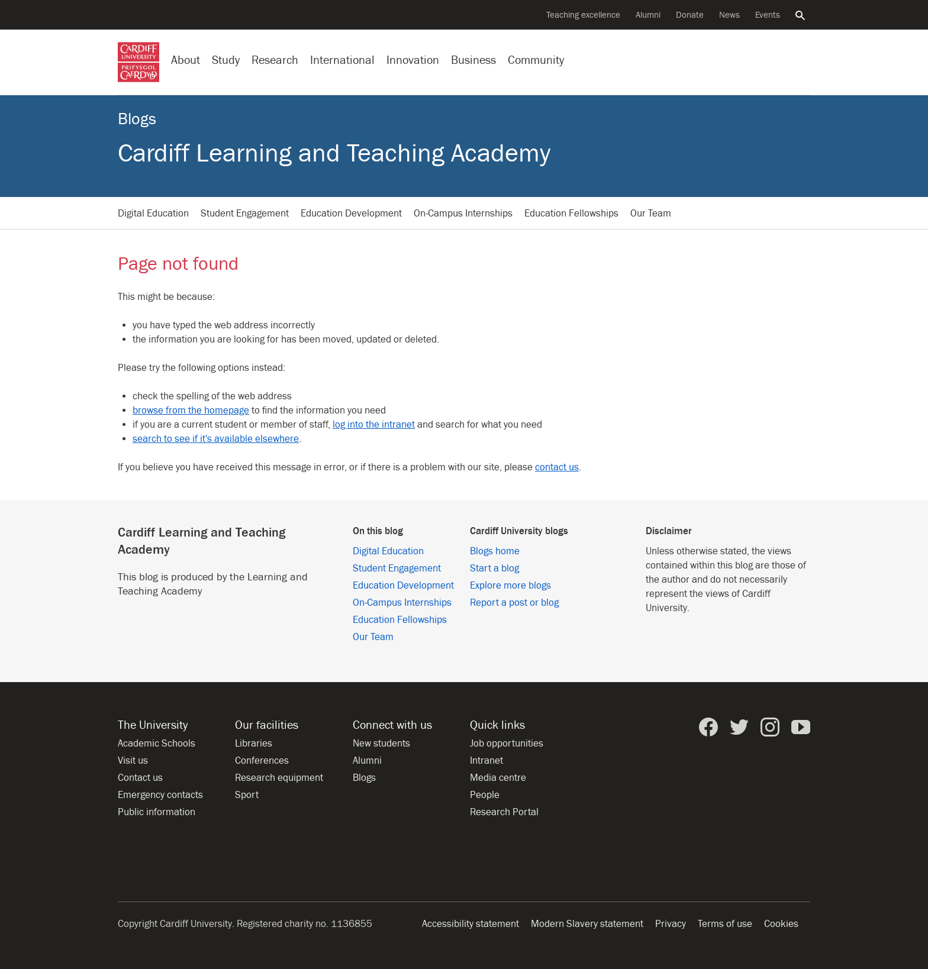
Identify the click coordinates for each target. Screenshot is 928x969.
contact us (557, 467)
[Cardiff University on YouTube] (800, 727)
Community (536, 60)
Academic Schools (156, 744)
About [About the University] (185, 60)
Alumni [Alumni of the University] (648, 15)
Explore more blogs (510, 586)
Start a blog (494, 568)
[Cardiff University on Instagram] (770, 727)
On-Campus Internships (463, 213)
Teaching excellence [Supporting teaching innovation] (583, 15)
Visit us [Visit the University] (133, 761)
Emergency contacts (160, 795)
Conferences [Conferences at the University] (262, 761)
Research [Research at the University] (275, 60)
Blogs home (495, 551)
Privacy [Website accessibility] (670, 924)
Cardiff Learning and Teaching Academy (334, 153)
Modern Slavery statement (587, 924)
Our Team (650, 213)
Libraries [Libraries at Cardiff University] (253, 744)
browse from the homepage (191, 410)
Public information (156, 812)
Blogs (137, 119)
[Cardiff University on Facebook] (708, 727)
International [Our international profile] (342, 60)
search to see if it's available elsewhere (216, 439)
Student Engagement (245, 213)
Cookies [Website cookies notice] (781, 924)
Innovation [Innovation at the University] (412, 60)
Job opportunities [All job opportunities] (506, 744)
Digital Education (153, 213)
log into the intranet (374, 425)
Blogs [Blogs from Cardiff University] (364, 778)
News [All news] (729, 15)
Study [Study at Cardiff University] (226, 60)
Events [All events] (767, 15)
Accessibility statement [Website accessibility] (470, 924)
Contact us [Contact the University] (140, 778)
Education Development (351, 213)
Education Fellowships (571, 213)
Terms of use (725, 924)
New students (381, 744)
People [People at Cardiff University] (485, 795)
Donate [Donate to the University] (690, 15)
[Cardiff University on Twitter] (739, 727)
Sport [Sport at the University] (247, 795)
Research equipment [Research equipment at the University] (279, 778)
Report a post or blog (514, 603)
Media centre (498, 778)
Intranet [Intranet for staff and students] (486, 761)
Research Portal (504, 812)
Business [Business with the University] (473, 60)
